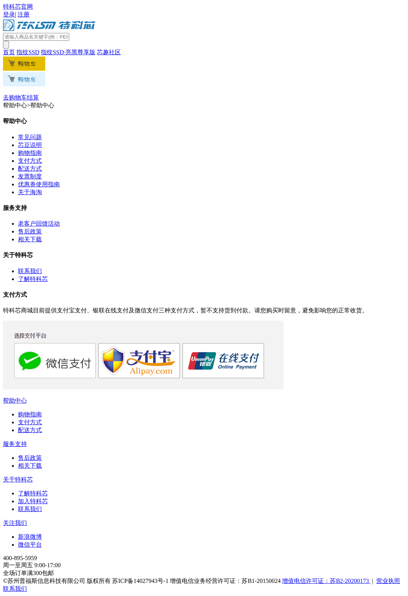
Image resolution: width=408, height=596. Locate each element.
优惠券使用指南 (39, 184)
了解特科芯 (33, 279)
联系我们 (30, 271)
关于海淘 (30, 192)
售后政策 (30, 231)
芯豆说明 (30, 145)
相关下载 (30, 239)
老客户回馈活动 (39, 223)
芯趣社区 (109, 52)
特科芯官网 (18, 6)
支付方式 (30, 161)
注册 (24, 14)
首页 (9, 52)
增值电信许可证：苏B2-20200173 (326, 581)
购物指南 (30, 153)
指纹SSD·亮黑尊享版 (68, 52)
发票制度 (30, 176)
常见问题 (30, 137)
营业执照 (388, 581)
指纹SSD (27, 52)
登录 (9, 14)
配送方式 (30, 168)
